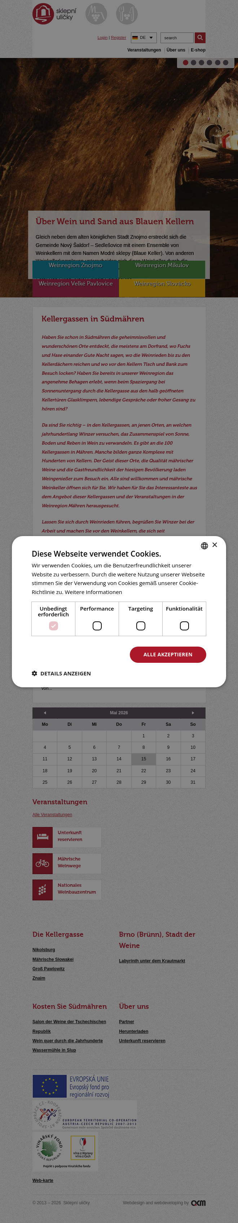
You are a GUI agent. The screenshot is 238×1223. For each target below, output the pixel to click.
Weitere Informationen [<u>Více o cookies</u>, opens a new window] (93, 591)
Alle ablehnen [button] (89, 654)
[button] (61, 673)
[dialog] (119, 611)
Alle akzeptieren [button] (168, 654)
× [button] (214, 545)
